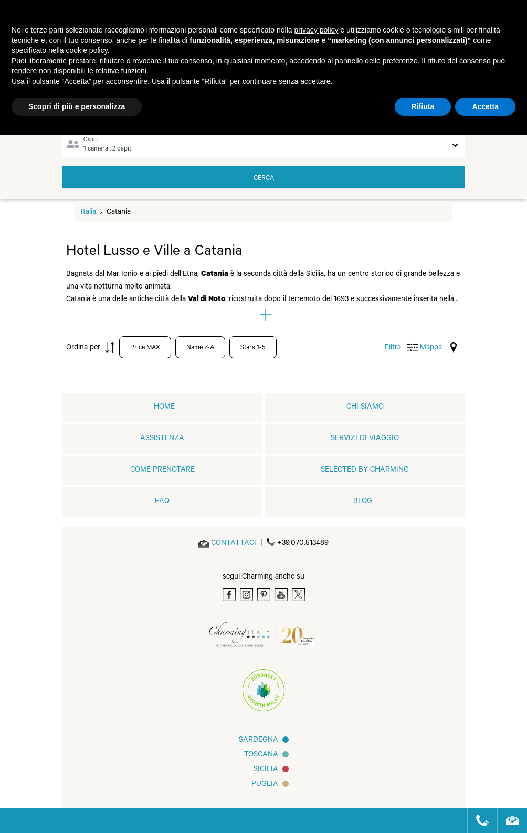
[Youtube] (281, 594)
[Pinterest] (263, 594)
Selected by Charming (365, 470)
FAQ (162, 502)
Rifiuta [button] (423, 106)
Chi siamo (365, 407)
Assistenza (162, 439)
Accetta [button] (485, 106)
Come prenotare (162, 470)
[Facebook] (229, 594)
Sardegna (258, 740)
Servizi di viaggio (365, 439)
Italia (88, 213)
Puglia (264, 785)
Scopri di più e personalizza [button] (76, 106)
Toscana (261, 755)
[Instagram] (246, 594)
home (164, 407)
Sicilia (266, 770)
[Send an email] (233, 544)
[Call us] (478, 820)
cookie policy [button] (87, 50)
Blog (362, 502)
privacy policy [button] (316, 30)
